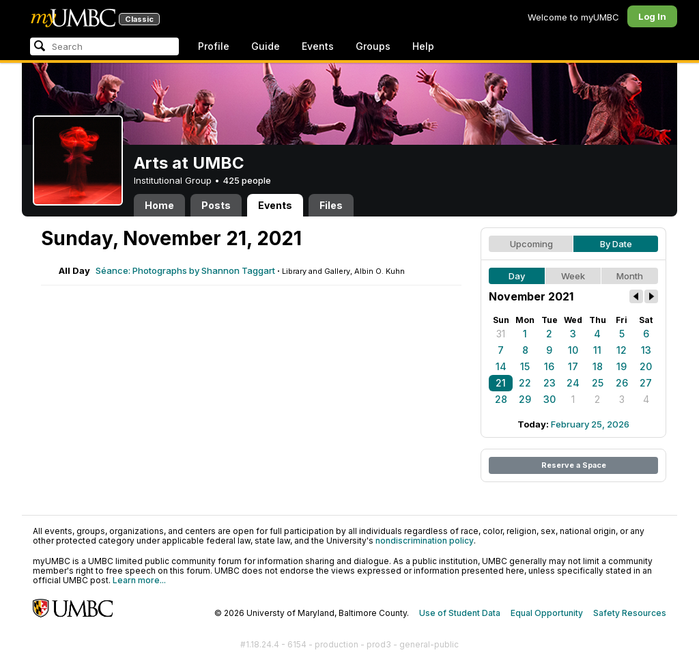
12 (621, 350)
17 (573, 366)
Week (573, 275)
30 (549, 399)
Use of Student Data (459, 613)
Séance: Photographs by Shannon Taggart (185, 270)
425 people (247, 180)
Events (318, 46)
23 (549, 383)
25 (597, 383)
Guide (265, 46)
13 (646, 350)
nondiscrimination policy (424, 540)
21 (501, 383)
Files (331, 205)
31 (500, 333)
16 (549, 366)
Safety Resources (629, 613)
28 (501, 399)
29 (525, 399)
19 (621, 366)
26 (622, 383)
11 (597, 350)
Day (517, 275)
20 (646, 366)
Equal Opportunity (547, 613)
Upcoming (531, 243)
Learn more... (139, 580)
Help (423, 46)
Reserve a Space (573, 465)
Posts (216, 205)
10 (573, 350)
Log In (652, 16)
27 (646, 383)
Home (159, 205)
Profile (213, 46)
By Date (616, 243)
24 (573, 383)
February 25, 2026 (590, 424)
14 (501, 366)
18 (598, 366)
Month (629, 275)
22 (525, 383)
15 (525, 366)
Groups (373, 46)
